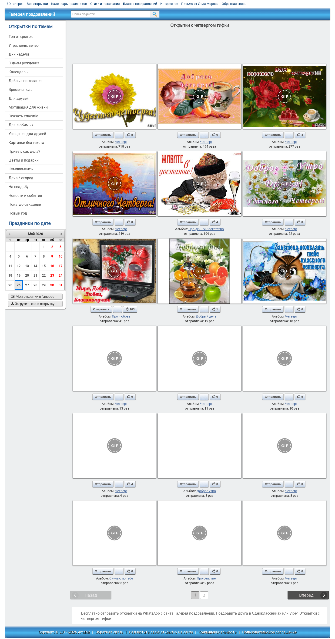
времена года (21, 89)
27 (27, 285)
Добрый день (206, 316)
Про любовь (121, 316)
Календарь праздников (69, 4)
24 (60, 275)
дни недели (19, 54)
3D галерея (15, 4)
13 (27, 266)
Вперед (306, 595)
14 (35, 266)
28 (35, 285)
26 (18, 285)
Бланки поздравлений (140, 4)
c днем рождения (24, 63)
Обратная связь (234, 4)
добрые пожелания (26, 81)
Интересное (169, 4)
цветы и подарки (24, 160)
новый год (18, 213)
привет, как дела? (24, 151)
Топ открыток (21, 36)
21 (35, 275)
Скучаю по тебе (121, 578)
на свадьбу (19, 187)
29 (44, 285)
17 (60, 266)
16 (52, 266)
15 (44, 266)
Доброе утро (206, 491)
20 (27, 275)
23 (52, 275)
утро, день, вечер (24, 45)
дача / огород (21, 178)
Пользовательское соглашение (269, 632)
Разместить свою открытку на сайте (161, 632)
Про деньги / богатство (206, 229)
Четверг (121, 142)
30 (52, 285)
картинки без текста (26, 142)
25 (10, 285)
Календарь (18, 72)
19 (18, 275)
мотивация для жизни (28, 107)
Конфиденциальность (217, 632)
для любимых (21, 125)
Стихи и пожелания (105, 4)
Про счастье (206, 578)
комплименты (21, 169)
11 (10, 266)
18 (10, 275)
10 (60, 256)
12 (18, 266)
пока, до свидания (25, 204)
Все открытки (37, 4)
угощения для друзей (27, 134)
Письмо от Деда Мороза (199, 4)
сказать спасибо (23, 116)
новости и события (25, 195)
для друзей (19, 98)
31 (60, 285)
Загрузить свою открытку (32, 303)
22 (44, 275)
